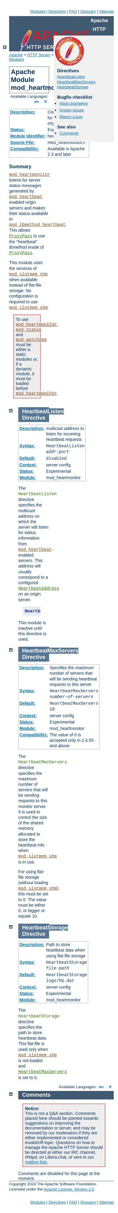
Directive (33, 418)
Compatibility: (24, 148)
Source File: (22, 142)
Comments (69, 133)
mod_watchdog (31, 339)
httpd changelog (73, 103)
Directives (57, 11)
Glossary (88, 11)
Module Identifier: (28, 136)
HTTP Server (38, 55)
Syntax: (27, 445)
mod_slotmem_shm (28, 274)
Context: (28, 464)
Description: (22, 112)
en (36, 101)
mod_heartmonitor (29, 174)
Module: (28, 477)
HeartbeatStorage (72, 87)
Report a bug (70, 116)
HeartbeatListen (71, 76)
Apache (16, 55)
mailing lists (36, 1162)
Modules (37, 11)
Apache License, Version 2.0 (69, 1189)
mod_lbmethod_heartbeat (37, 224)
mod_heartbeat (25, 196)
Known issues (71, 110)
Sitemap (106, 11)
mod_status (28, 329)
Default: (27, 458)
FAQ (73, 11)
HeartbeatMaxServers (76, 82)
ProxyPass (20, 236)
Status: (17, 129)
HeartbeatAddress (38, 588)
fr (45, 101)
